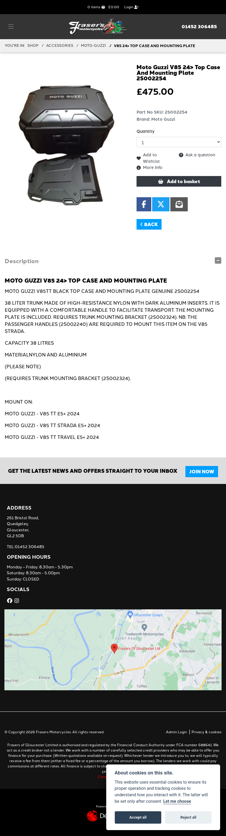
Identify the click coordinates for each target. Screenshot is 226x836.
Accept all (138, 817)
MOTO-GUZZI (93, 45)
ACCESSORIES (59, 45)
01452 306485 (199, 26)
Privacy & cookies (207, 732)
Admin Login (176, 732)
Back (149, 224)
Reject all (188, 817)
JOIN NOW (202, 471)
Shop (33, 45)
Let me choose (177, 801)
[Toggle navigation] (11, 26)
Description (22, 260)
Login (131, 7)
